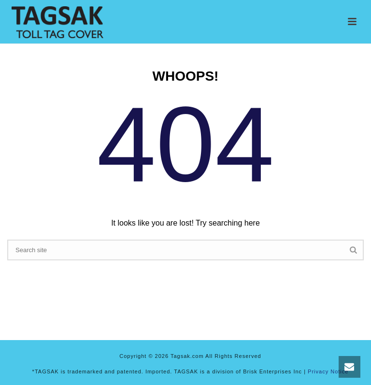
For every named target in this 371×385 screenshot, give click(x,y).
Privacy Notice (328, 371)
